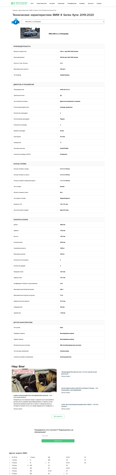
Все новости (58, 416)
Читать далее (18, 409)
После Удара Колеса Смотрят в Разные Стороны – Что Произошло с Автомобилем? (79, 389)
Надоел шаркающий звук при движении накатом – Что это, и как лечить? (33, 396)
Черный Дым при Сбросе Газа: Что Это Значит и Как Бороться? (79, 372)
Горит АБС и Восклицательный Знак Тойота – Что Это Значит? (79, 405)
